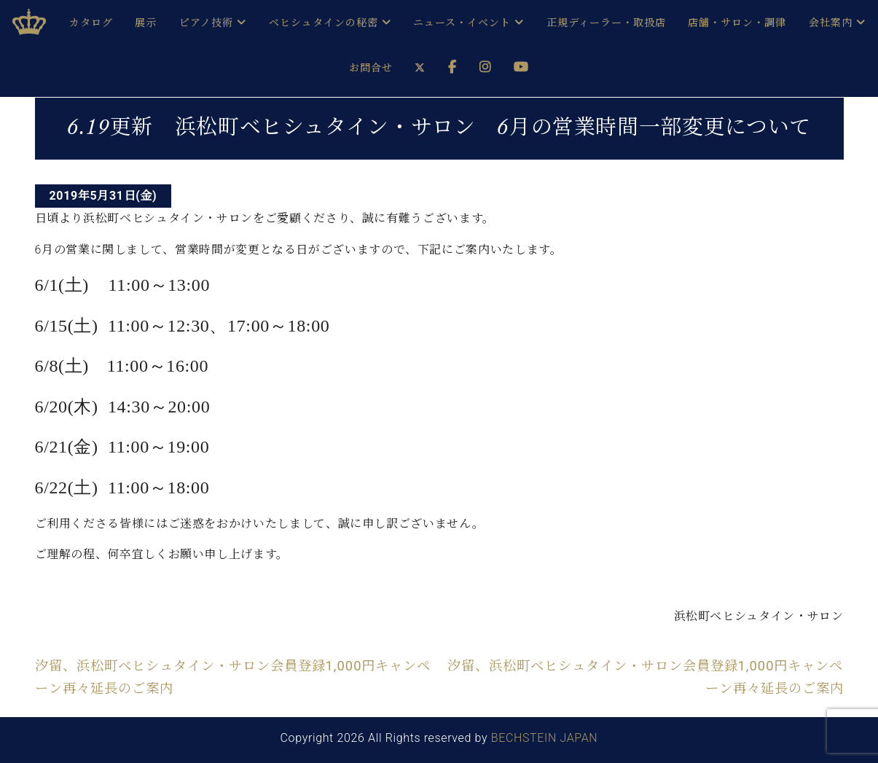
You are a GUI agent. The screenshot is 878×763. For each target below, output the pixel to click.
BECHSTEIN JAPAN (544, 738)
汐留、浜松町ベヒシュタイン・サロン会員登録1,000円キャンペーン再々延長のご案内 (233, 676)
